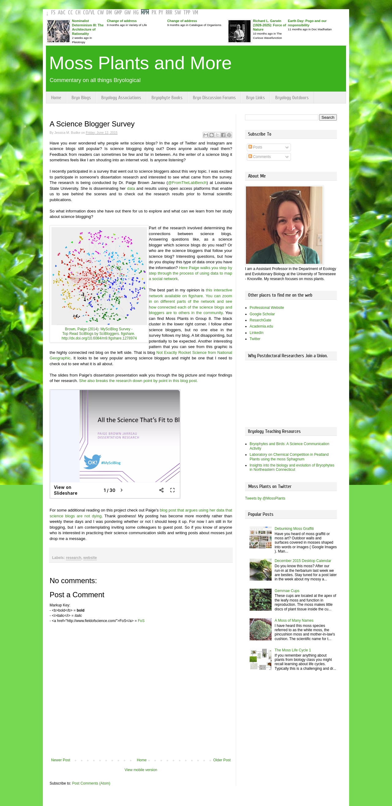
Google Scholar (262, 314)
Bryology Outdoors (292, 97)
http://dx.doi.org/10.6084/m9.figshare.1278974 (99, 338)
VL (92, 13)
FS (53, 13)
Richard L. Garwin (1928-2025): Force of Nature (269, 25)
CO (85, 13)
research (73, 558)
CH (78, 13)
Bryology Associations (121, 97)
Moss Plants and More (140, 63)
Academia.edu (261, 326)
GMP (118, 13)
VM (195, 13)
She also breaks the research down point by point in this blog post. (138, 380)
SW (178, 13)
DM (109, 13)
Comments (259, 157)
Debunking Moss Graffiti (294, 529)
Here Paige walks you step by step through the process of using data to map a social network (190, 273)
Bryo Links (255, 97)
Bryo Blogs (81, 97)
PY (161, 13)
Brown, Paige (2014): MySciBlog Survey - (99, 329)
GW (127, 13)
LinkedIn (256, 333)
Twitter (255, 339)
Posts (255, 147)
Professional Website (267, 308)
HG (135, 13)
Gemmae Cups (287, 591)
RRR (169, 13)
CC (70, 13)
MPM (145, 13)
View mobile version (141, 770)
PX (154, 13)
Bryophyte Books (167, 97)
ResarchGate (260, 320)
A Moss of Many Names (294, 620)
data (131, 188)
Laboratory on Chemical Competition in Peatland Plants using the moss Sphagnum (289, 456)
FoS (141, 621)
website (90, 558)
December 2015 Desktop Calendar (303, 561)
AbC (62, 13)
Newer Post (60, 760)
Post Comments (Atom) (91, 783)
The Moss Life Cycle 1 (293, 650)
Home (56, 97)
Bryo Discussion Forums (214, 97)
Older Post (222, 760)
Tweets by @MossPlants (265, 498)
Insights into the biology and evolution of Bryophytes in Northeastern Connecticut (292, 467)
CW (100, 13)
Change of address (122, 21)
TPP (186, 13)
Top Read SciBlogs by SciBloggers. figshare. (99, 334)
